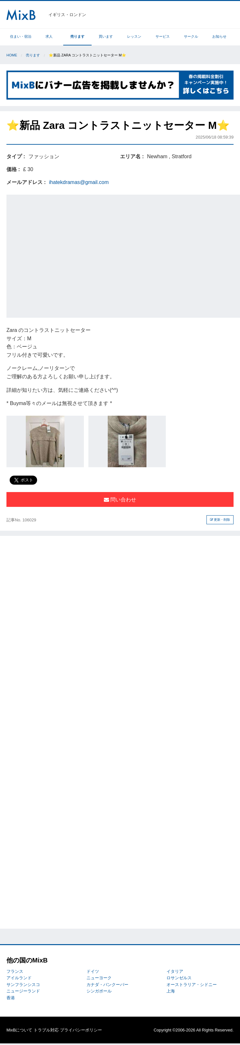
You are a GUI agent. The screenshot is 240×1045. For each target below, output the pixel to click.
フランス (14, 971)
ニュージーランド (23, 991)
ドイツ (92, 971)
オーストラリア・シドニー (191, 984)
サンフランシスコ (23, 984)
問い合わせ (120, 499)
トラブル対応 (46, 1030)
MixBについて (19, 1030)
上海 (170, 991)
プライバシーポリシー (81, 1030)
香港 (10, 997)
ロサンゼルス (179, 977)
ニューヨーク (99, 977)
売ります (77, 36)
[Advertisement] (61, 255)
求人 (49, 36)
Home (11, 55)
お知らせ (219, 36)
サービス (162, 36)
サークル (191, 36)
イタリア (174, 971)
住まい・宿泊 (20, 36)
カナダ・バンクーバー (107, 984)
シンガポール (99, 991)
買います (106, 36)
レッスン (134, 36)
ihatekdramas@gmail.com (79, 182)
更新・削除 (220, 519)
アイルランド (19, 977)
